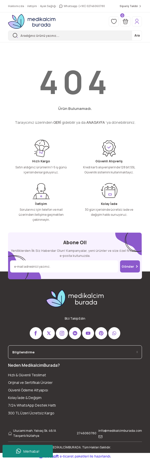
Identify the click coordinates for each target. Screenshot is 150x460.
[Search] (75, 35)
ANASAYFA (95, 122)
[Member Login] (137, 21)
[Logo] (31, 21)
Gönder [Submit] (130, 266)
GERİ (57, 122)
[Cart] (125, 21)
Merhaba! (28, 451)
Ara (137, 35)
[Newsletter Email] (64, 266)
